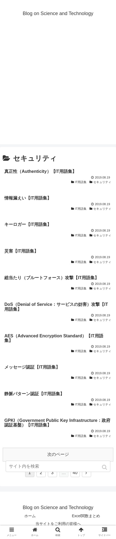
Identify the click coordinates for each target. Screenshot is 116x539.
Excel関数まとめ (86, 516)
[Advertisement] (58, 86)
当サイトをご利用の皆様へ (58, 524)
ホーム (30, 516)
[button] (105, 467)
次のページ (58, 454)
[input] (58, 466)
